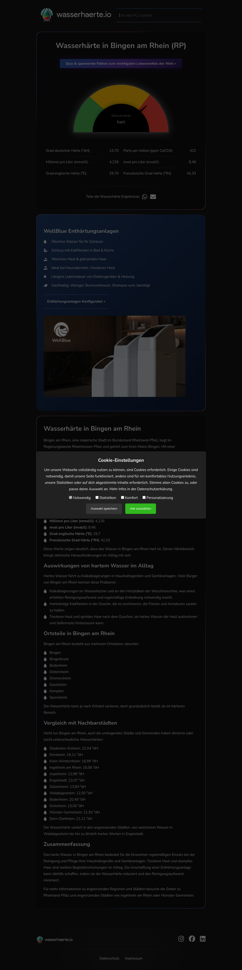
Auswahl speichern (104, 508)
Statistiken (105, 497)
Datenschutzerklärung (154, 489)
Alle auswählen (140, 508)
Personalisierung (158, 497)
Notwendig (80, 497)
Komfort (129, 497)
